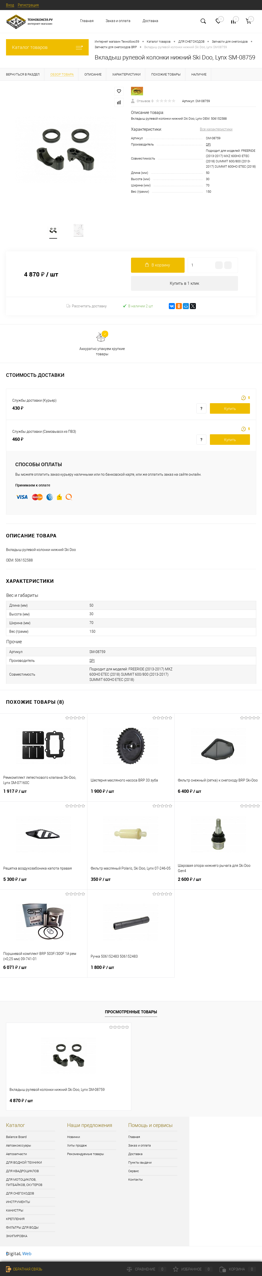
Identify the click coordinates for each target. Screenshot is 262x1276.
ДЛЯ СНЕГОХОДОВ (20, 1194)
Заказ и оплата (118, 21)
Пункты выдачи (140, 1163)
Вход (10, 5)
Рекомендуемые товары (85, 1155)
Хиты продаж (77, 1146)
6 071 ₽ (43, 971)
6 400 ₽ (218, 795)
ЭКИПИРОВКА (16, 1237)
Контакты (135, 1180)
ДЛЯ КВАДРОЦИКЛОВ (22, 1172)
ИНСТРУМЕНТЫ (18, 1202)
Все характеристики (216, 129)
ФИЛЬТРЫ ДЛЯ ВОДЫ (22, 1228)
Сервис (133, 1172)
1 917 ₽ (43, 795)
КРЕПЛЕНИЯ (15, 1220)
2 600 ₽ (218, 883)
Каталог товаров (47, 47)
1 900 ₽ (131, 795)
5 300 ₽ (43, 883)
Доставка (150, 21)
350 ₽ (131, 883)
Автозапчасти (16, 1155)
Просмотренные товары (131, 1012)
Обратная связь (24, 1269)
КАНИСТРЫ (14, 1211)
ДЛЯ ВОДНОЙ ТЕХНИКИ (24, 1163)
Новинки (73, 1138)
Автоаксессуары (18, 1146)
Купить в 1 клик (184, 283)
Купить (230, 409)
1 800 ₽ (131, 971)
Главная (87, 21)
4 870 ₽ (21, 1101)
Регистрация (28, 5)
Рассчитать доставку (86, 307)
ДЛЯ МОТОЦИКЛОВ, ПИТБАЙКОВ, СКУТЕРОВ (24, 1182)
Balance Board (16, 1138)
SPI (208, 144)
